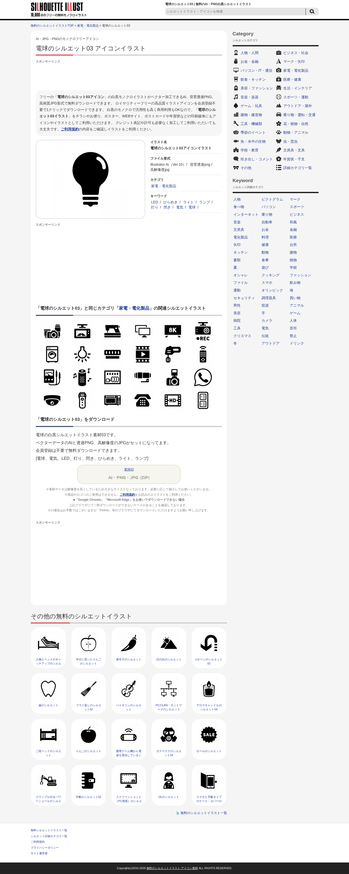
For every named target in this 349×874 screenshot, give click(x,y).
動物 (265, 252)
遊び (265, 267)
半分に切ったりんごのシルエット (88, 661)
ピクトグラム (272, 199)
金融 (293, 229)
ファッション (300, 275)
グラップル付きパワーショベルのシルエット (48, 800)
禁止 (293, 336)
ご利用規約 (70, 129)
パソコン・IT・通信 (256, 70)
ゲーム (295, 313)
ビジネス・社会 (295, 53)
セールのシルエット (209, 751)
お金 (265, 229)
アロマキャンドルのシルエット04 (209, 707)
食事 (265, 260)
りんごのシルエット (88, 751)
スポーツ (297, 207)
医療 (293, 237)
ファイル (240, 282)
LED (154, 202)
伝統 (265, 336)
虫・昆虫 (290, 141)
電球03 (129, 469)
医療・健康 (292, 79)
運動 (237, 290)
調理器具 (269, 298)
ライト (188, 202)
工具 (237, 328)
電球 (192, 207)
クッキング (270, 275)
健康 (265, 245)
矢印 (237, 245)
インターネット (245, 214)
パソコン (269, 207)
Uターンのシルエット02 (209, 661)
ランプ (204, 202)
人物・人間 (249, 53)
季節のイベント (253, 132)
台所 (293, 245)
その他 (246, 168)
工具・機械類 (251, 124)
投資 (265, 305)
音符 (293, 328)
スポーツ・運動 (295, 97)
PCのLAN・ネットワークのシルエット (169, 707)
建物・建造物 (251, 115)
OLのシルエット (169, 796)
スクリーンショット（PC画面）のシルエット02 (128, 800)
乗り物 (267, 214)
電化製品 (240, 237)
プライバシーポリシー (45, 847)
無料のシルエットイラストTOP (52, 25)
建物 (293, 252)
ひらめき (170, 202)
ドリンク (297, 343)
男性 (237, 305)
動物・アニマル (295, 132)
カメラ (267, 320)
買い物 (295, 298)
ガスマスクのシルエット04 (169, 753)
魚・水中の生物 (253, 141)
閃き (167, 207)
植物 (293, 260)
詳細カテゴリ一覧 (297, 168)
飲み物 (295, 282)
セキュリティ (244, 298)
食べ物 (238, 207)
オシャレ (240, 275)
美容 (237, 313)
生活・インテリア (297, 88)
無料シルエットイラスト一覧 (49, 830)
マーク (295, 199)
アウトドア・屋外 (297, 106)
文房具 (238, 229)
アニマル (297, 305)
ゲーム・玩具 (251, 106)
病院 (237, 320)
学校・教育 (249, 150)
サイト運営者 (39, 853)
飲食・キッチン (253, 79)
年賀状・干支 (294, 159)
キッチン (240, 252)
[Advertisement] (129, 76)
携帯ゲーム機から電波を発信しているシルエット (128, 755)
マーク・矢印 (294, 61)
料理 (265, 237)
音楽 (237, 222)
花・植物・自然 (295, 124)
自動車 (267, 222)
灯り (154, 207)
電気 (179, 207)
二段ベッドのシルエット (48, 753)
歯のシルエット (48, 705)
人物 (237, 199)
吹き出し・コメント (257, 159)
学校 (293, 267)
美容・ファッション (257, 88)
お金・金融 (249, 61)
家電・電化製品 (88, 25)
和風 (293, 222)
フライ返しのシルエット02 (88, 707)
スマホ (267, 282)
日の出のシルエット (169, 659)
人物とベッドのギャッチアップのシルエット (48, 663)
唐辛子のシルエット (128, 659)
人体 (293, 320)
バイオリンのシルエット (128, 707)
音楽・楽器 (249, 97)
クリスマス (242, 336)
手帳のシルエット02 (88, 796)
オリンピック (272, 290)
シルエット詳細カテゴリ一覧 (49, 836)
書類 (237, 260)
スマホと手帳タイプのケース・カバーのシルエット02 (209, 800)
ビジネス (297, 214)
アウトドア (270, 343)
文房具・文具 (294, 150)
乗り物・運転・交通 (299, 115)
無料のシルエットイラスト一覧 (204, 813)
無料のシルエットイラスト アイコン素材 (172, 868)
